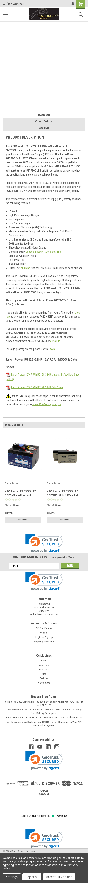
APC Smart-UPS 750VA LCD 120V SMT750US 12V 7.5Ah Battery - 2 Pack (63, 495)
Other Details (44, 121)
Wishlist (44, 632)
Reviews (44, 128)
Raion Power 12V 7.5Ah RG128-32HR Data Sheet (34, 387)
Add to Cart (23, 519)
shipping (25, 267)
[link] (44, 543)
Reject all (31, 877)
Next (82, 425)
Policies (44, 678)
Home (44, 660)
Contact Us (44, 683)
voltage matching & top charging (43, 251)
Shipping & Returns (44, 641)
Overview (44, 115)
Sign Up (49, 637)
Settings (12, 877)
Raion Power (12, 483)
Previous (76, 425)
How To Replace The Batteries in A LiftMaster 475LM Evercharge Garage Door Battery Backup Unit (44, 711)
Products (44, 669)
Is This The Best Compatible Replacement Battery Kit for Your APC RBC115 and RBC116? (44, 703)
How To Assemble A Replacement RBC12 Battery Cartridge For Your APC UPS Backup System (44, 724)
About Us (44, 665)
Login (38, 637)
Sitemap (30, 851)
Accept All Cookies (59, 877)
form (53, 349)
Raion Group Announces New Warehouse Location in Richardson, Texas (44, 717)
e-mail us (55, 340)
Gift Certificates (44, 628)
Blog (44, 674)
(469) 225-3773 (13, 3)
